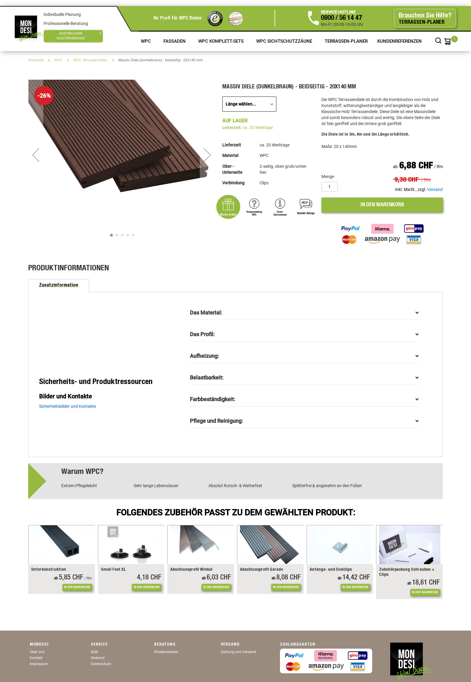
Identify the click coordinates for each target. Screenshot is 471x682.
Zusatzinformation (58, 285)
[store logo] (29, 28)
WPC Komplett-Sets (221, 41)
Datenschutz (101, 664)
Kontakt (36, 658)
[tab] (58, 285)
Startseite (36, 60)
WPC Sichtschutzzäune (284, 41)
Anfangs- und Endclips (331, 570)
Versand (435, 189)
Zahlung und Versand (238, 652)
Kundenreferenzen (400, 41)
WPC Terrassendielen (90, 60)
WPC (146, 41)
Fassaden (175, 41)
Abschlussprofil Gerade (261, 570)
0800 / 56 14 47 (341, 18)
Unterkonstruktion (48, 570)
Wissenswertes (166, 652)
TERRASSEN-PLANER (346, 41)
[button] (35, 155)
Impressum (39, 664)
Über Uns (37, 652)
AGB (94, 652)
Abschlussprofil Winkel (191, 570)
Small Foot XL (113, 570)
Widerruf (98, 658)
